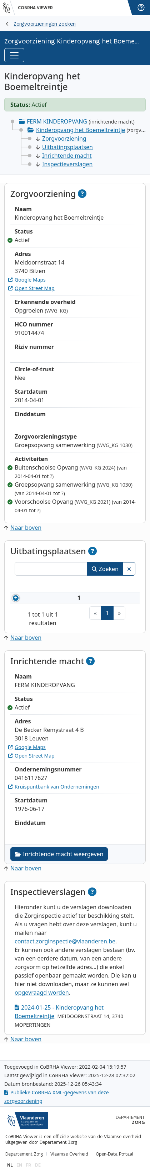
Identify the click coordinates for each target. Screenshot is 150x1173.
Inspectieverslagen (64, 164)
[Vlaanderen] (9, 7)
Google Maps (27, 279)
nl (10, 1165)
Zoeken (105, 569)
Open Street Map (31, 288)
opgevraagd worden (42, 1001)
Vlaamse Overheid (69, 1154)
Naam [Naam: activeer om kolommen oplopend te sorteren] (91, 585)
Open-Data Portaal (114, 1154)
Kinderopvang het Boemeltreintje (80, 130)
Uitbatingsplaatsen (64, 147)
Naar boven (22, 527)
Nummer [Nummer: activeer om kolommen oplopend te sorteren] (43, 585)
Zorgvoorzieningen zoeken (45, 23)
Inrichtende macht (64, 155)
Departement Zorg (24, 1154)
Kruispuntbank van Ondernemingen (53, 795)
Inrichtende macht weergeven (59, 862)
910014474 (53, 602)
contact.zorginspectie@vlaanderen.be (65, 950)
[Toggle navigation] (14, 55)
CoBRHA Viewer (35, 8)
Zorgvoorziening (61, 138)
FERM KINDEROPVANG (57, 121)
